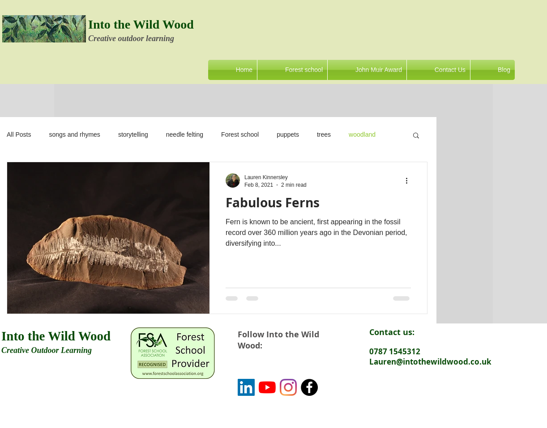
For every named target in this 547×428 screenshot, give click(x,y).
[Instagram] (288, 387)
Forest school (240, 134)
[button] (416, 136)
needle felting (184, 134)
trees (324, 134)
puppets (288, 134)
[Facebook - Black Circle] (309, 387)
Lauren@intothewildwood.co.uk (430, 362)
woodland (362, 134)
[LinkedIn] (246, 387)
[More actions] (409, 180)
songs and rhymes (74, 134)
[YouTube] (267, 387)
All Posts (19, 134)
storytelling (133, 134)
